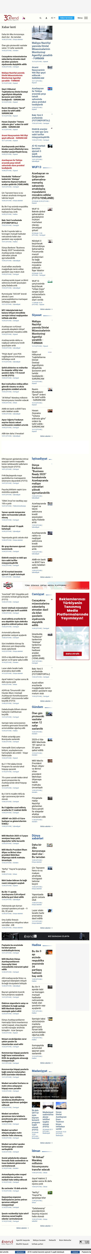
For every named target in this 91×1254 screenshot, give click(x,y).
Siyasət (37, 315)
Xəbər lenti (9, 27)
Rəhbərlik (52, 1240)
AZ (52, 18)
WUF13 (36, 167)
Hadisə (36, 945)
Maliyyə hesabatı (39, 1240)
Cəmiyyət (38, 594)
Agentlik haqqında (23, 1240)
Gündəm (37, 707)
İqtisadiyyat (39, 458)
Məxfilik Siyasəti (22, 1244)
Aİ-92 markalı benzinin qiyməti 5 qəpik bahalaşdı (58, 1252)
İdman (36, 1151)
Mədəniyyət (39, 1071)
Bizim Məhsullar (65, 1240)
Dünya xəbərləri (37, 837)
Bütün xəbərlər (45, 309)
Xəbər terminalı (66, 18)
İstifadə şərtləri (37, 1244)
